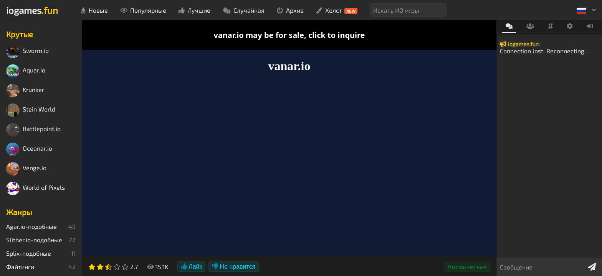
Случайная (244, 10)
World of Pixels (35, 188)
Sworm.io (27, 51)
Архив (290, 10)
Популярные (143, 10)
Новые (94, 10)
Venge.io (26, 169)
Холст (337, 10)
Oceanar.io (29, 149)
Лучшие (194, 10)
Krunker (25, 90)
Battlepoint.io (33, 129)
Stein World (30, 110)
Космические (467, 266)
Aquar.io (25, 71)
